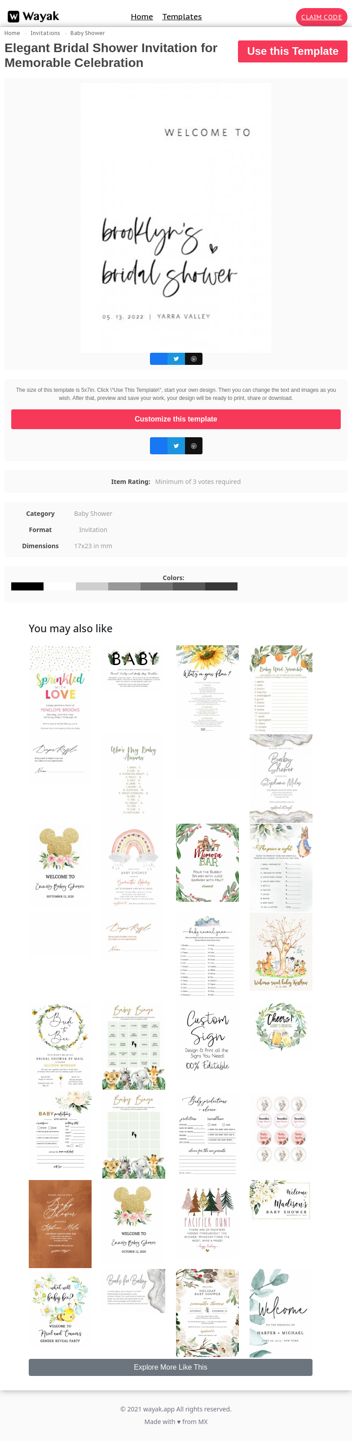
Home (142, 17)
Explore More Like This (170, 1367)
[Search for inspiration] (287, 17)
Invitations (45, 33)
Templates (182, 17)
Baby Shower (87, 33)
